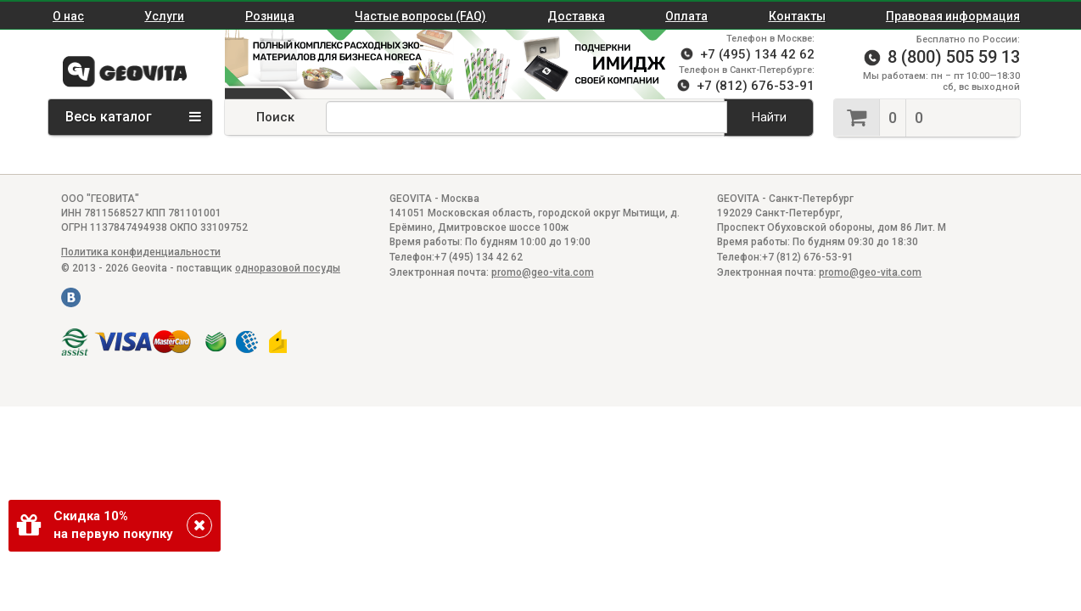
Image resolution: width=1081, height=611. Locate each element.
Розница (269, 16)
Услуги (164, 16)
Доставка (576, 16)
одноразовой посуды (287, 268)
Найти (769, 117)
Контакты (797, 16)
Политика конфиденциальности (141, 252)
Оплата (686, 16)
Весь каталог (133, 117)
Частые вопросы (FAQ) (420, 16)
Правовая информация (953, 16)
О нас (68, 16)
